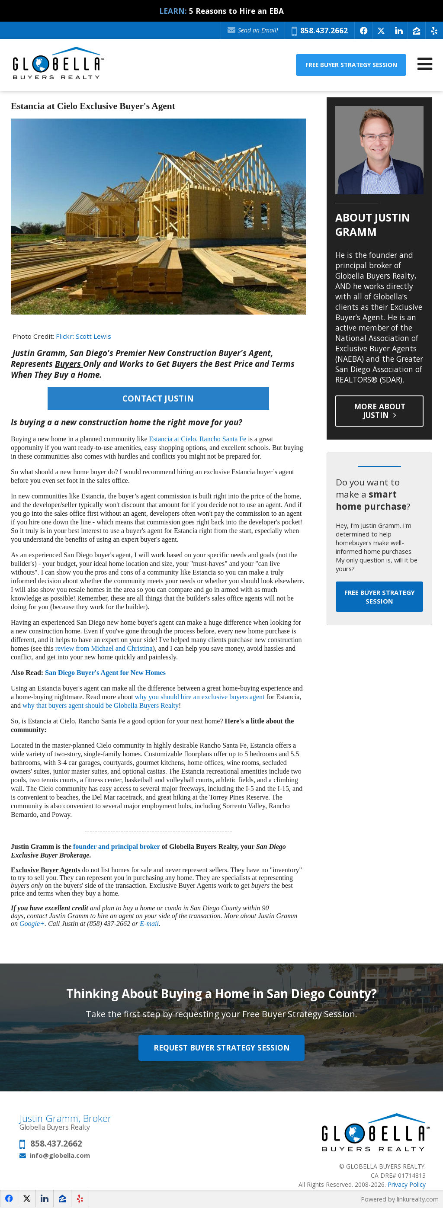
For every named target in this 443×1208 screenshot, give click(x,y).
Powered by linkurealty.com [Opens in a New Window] (400, 1199)
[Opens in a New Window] (363, 30)
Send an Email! (253, 30)
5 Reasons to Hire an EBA (236, 11)
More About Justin (379, 411)
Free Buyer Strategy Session (351, 65)
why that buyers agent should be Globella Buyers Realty (100, 705)
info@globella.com (60, 1155)
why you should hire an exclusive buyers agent (200, 696)
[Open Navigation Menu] (424, 64)
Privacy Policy (407, 1184)
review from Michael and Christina (104, 648)
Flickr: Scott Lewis (83, 336)
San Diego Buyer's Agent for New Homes (105, 672)
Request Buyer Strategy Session (222, 1048)
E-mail (149, 923)
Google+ (32, 923)
